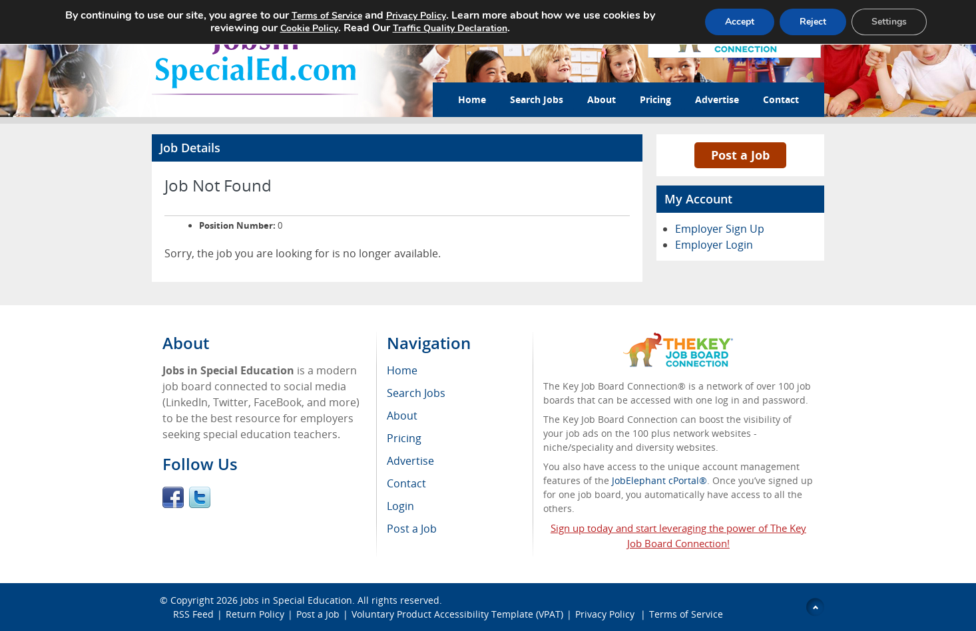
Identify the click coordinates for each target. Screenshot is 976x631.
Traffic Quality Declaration (450, 28)
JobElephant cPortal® (659, 480)
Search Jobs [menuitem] (416, 393)
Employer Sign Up (719, 228)
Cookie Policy (309, 28)
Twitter (199, 497)
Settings (889, 21)
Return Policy (255, 614)
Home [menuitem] (402, 370)
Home (472, 99)
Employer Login (714, 244)
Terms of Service (686, 614)
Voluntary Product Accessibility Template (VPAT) (457, 614)
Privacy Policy (606, 614)
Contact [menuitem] (406, 483)
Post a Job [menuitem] (412, 528)
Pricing (655, 99)
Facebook (173, 497)
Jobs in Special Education (296, 600)
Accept (739, 21)
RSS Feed (193, 614)
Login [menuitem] (400, 506)
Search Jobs (536, 99)
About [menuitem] (402, 415)
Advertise (717, 99)
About (601, 99)
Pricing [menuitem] (404, 438)
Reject (813, 21)
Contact (781, 99)
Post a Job (740, 155)
